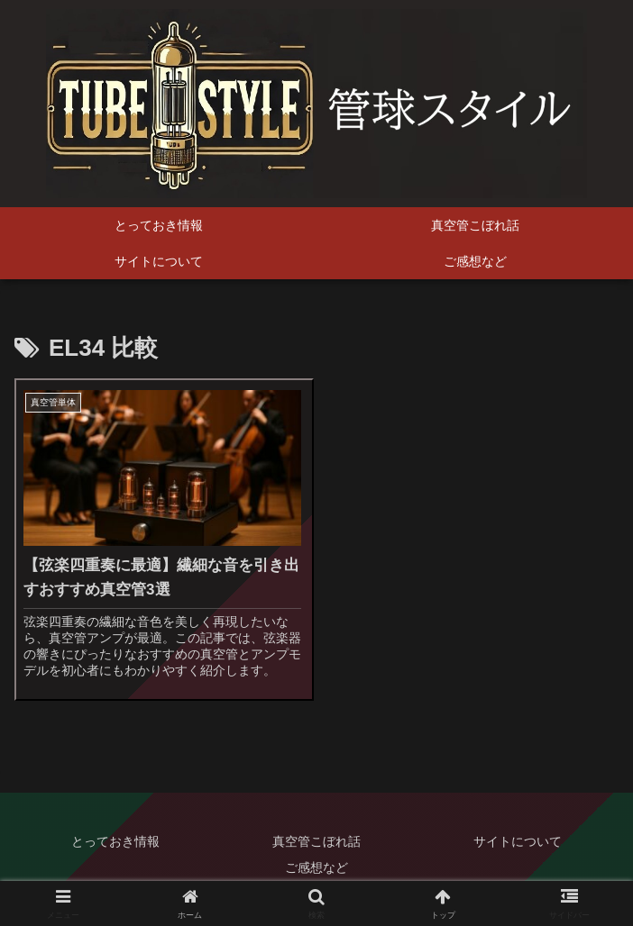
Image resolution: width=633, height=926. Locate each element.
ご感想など (316, 867)
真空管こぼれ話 (316, 841)
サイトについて (517, 841)
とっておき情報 (115, 841)
